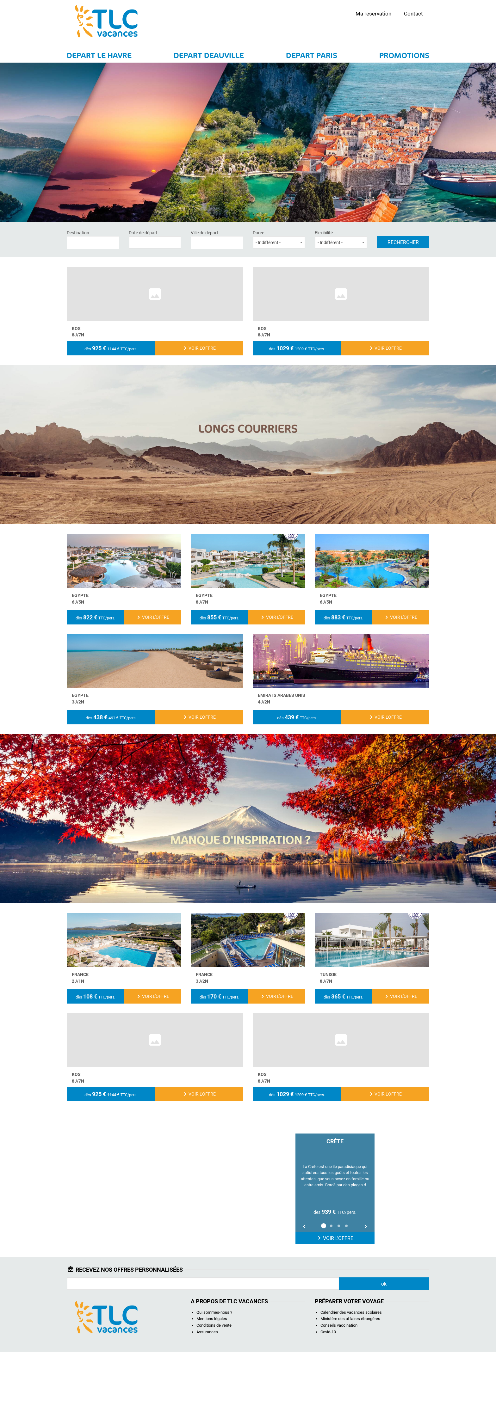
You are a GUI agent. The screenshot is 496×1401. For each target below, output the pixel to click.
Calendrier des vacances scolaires (351, 1361)
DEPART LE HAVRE (99, 55)
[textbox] (93, 242)
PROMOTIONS (404, 55)
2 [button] (331, 1274)
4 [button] (346, 1274)
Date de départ (155, 239)
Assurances (207, 1381)
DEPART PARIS (311, 55)
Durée (279, 239)
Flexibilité (341, 239)
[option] (335, 1238)
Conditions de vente (214, 1374)
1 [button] (323, 1274)
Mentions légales (211, 1367)
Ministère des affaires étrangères (350, 1367)
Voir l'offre (335, 1287)
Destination (93, 239)
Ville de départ (217, 239)
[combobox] (93, 242)
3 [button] (338, 1274)
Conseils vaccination (338, 1374)
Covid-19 (328, 1381)
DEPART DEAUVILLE (209, 55)
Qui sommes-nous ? (214, 1361)
